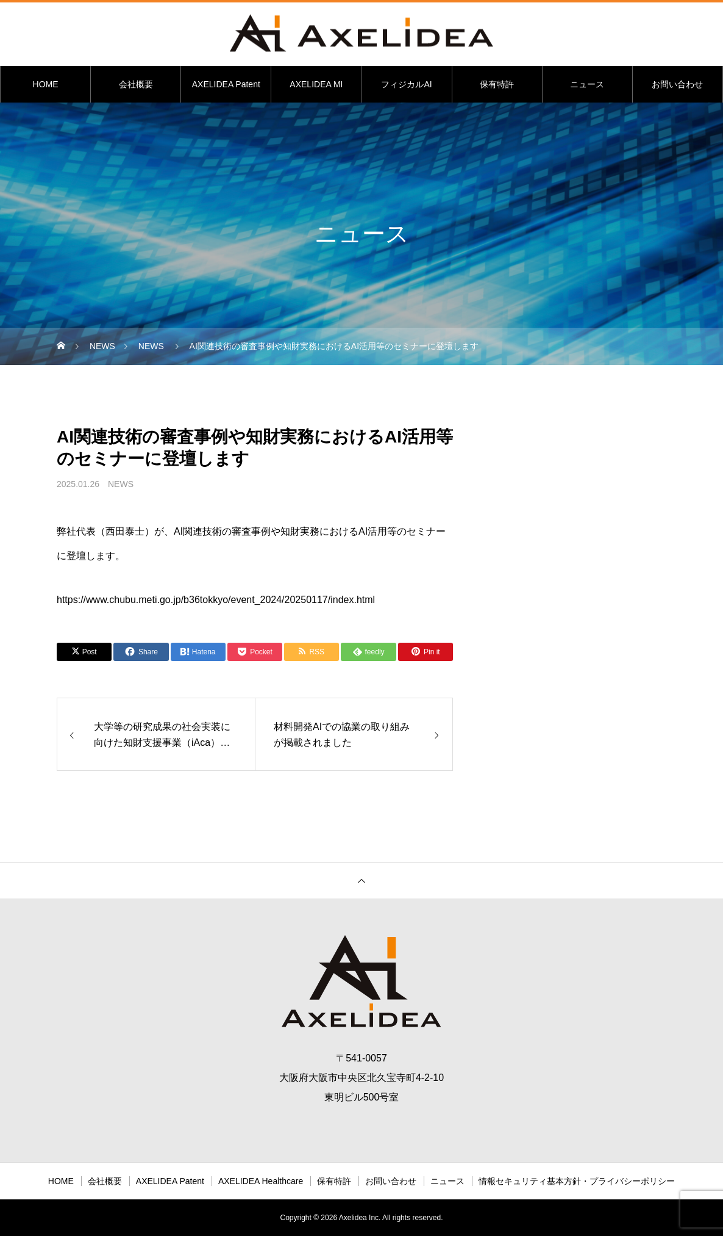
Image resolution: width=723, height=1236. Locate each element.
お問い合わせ (677, 84)
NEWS (121, 484)
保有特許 (497, 84)
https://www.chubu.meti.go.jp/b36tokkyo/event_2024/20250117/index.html (216, 600)
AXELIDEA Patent (226, 84)
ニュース (587, 84)
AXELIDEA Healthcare (260, 1181)
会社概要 (136, 84)
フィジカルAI (406, 84)
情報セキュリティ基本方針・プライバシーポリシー (577, 1181)
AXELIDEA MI (316, 84)
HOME (46, 84)
